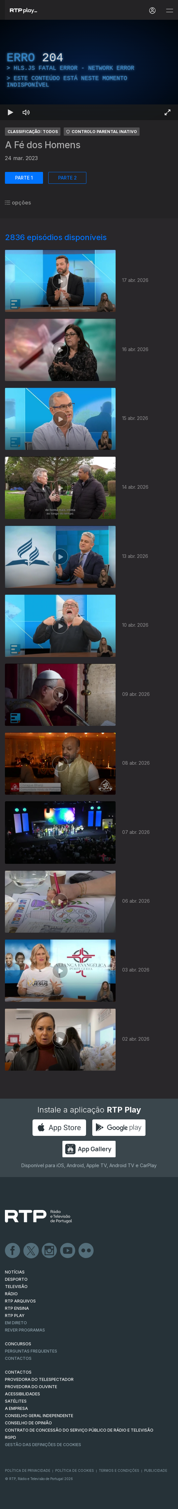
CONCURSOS (18, 1343)
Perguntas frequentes (31, 1351)
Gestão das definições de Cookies (43, 1444)
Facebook (13, 1251)
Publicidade (155, 1470)
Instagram (49, 1251)
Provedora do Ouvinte (31, 1386)
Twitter (31, 1251)
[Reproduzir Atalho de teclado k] (10, 112)
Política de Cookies (74, 1470)
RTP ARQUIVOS (20, 1301)
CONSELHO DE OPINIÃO (28, 1422)
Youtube (68, 1251)
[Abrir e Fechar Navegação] (169, 10)
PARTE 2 (67, 177)
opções (18, 202)
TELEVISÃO (16, 1286)
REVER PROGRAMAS (25, 1330)
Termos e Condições (119, 1470)
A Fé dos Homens (42, 145)
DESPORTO (16, 1279)
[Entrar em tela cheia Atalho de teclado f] (167, 112)
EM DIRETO (16, 1322)
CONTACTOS (18, 1372)
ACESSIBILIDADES (22, 1393)
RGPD (10, 1437)
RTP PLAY (15, 1315)
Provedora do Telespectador (39, 1379)
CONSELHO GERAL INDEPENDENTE (39, 1415)
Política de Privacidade (27, 1470)
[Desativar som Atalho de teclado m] (26, 112)
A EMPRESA (16, 1408)
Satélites (16, 1401)
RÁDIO (11, 1293)
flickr (86, 1251)
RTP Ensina (17, 1308)
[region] (89, 70)
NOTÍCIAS (15, 1272)
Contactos (18, 1358)
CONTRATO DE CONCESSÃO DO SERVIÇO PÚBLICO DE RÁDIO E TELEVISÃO (79, 1430)
